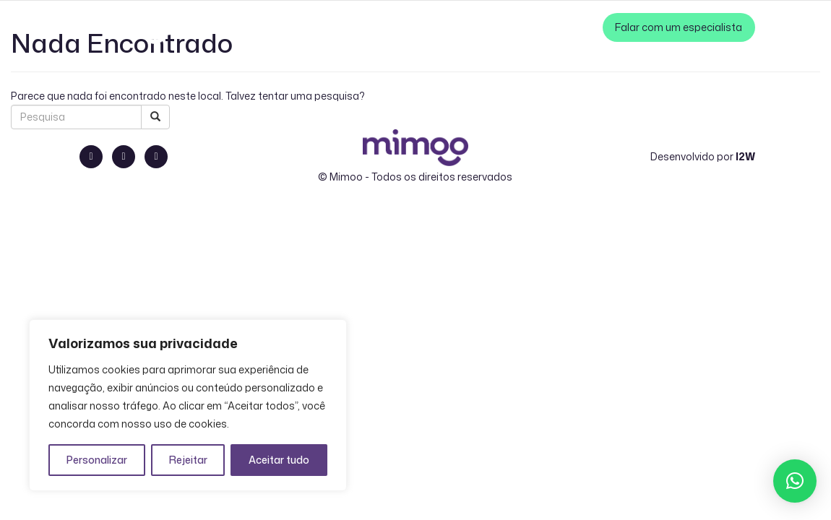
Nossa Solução (295, 27)
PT (192, 27)
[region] (188, 405)
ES (223, 27)
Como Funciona (383, 27)
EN (208, 27)
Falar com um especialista (679, 27)
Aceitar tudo (279, 460)
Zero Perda (566, 27)
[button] (795, 481)
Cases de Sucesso (481, 27)
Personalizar (96, 460)
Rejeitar (188, 460)
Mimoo (346, 176)
